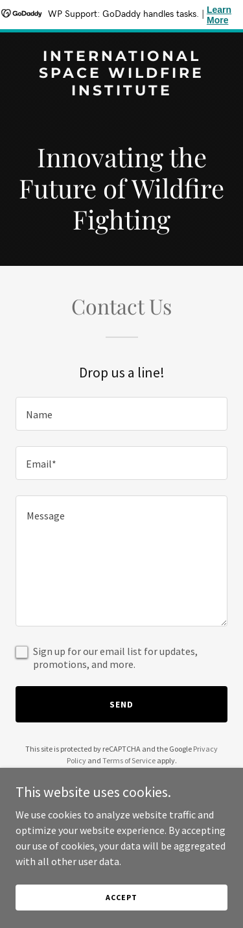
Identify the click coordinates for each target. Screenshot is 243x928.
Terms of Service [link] (129, 760)
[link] (121, 91)
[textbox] (121, 414)
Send (121, 704)
